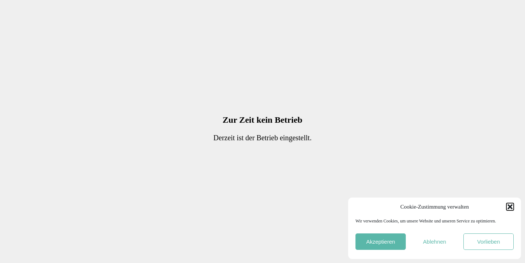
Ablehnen (434, 242)
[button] (510, 206)
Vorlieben (488, 242)
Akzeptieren (380, 242)
